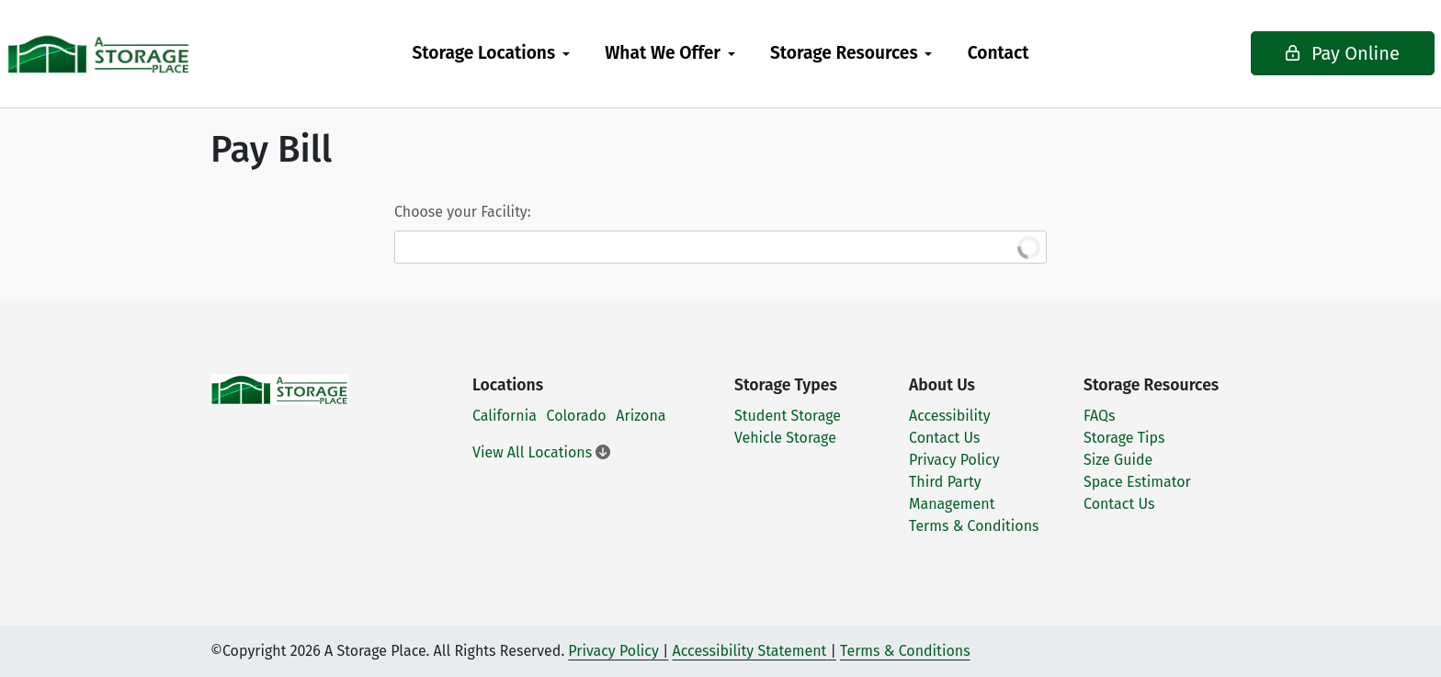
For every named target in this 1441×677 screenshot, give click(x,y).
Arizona (640, 415)
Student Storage (787, 415)
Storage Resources (844, 52)
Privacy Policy (954, 459)
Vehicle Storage (785, 437)
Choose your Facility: (462, 211)
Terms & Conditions (974, 526)
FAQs (1100, 415)
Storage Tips (1124, 437)
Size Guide (1118, 459)
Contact (998, 52)
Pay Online (1290, 53)
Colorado (577, 415)
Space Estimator (1137, 482)
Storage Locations (483, 52)
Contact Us (944, 437)
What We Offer (662, 52)
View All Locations (541, 452)
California (504, 415)
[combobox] (720, 247)
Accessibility (950, 415)
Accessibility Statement (750, 651)
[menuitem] (490, 53)
